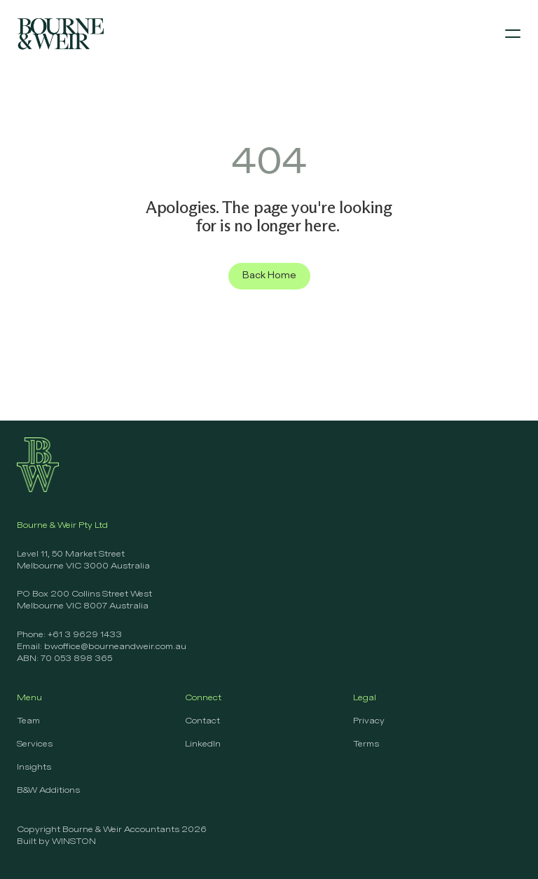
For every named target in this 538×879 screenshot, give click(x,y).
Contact (202, 721)
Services (35, 744)
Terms (366, 744)
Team (28, 721)
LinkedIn (203, 744)
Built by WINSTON (56, 842)
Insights (34, 767)
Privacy (369, 721)
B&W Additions (48, 790)
